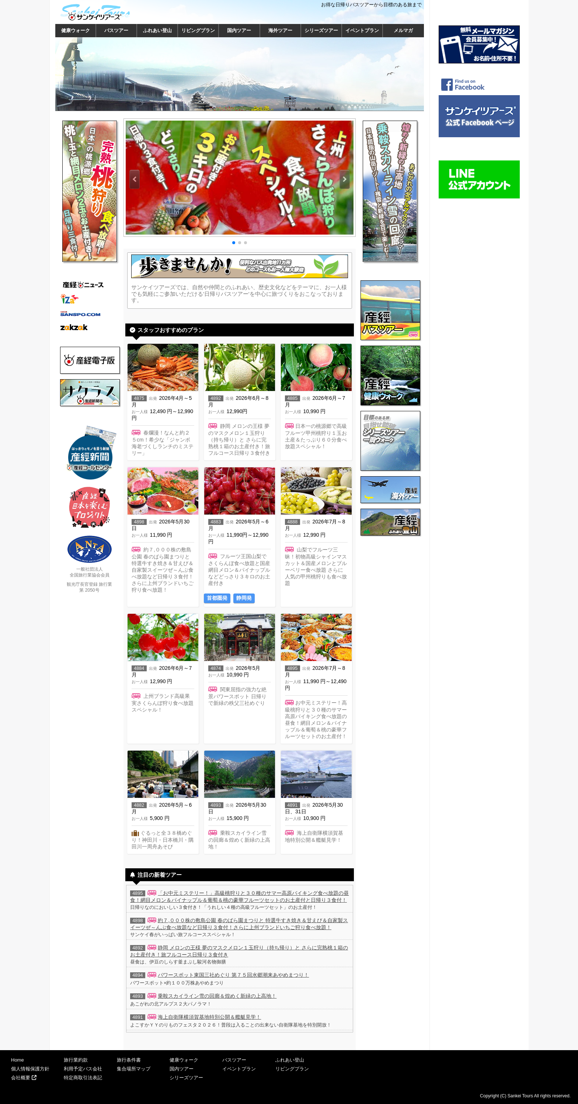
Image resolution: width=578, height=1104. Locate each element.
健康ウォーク (75, 30)
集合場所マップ (133, 1069)
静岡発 (244, 598)
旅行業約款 (76, 1060)
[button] (134, 179)
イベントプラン (362, 30)
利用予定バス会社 (83, 1069)
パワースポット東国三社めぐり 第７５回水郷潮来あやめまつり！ (233, 975)
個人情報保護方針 (30, 1069)
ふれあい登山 (157, 30)
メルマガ (403, 30)
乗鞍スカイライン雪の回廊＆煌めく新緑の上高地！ (217, 996)
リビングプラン (198, 30)
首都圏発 (217, 598)
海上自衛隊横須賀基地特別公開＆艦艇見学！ (209, 1017)
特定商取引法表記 (83, 1077)
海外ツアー (280, 30)
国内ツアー (239, 30)
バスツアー (116, 30)
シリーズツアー (321, 30)
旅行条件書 (129, 1060)
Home (17, 1060)
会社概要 (23, 1077)
